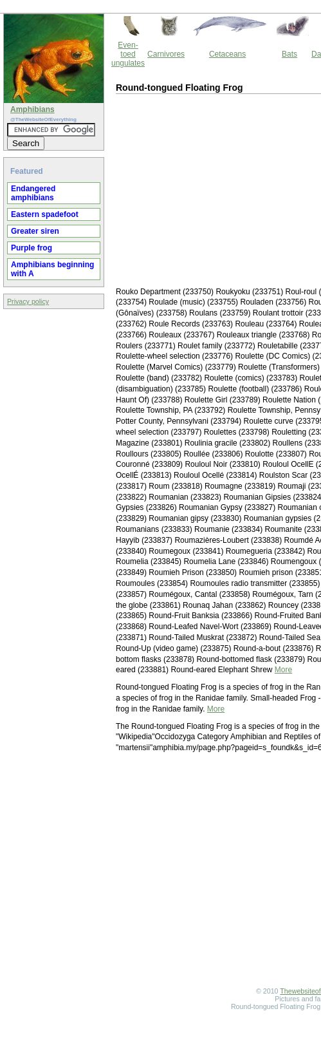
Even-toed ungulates (128, 54)
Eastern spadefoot (44, 214)
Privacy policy (28, 301)
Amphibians (32, 109)
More (283, 669)
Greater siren (35, 231)
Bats (289, 54)
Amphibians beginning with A (52, 269)
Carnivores (166, 54)
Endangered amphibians (33, 193)
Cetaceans (227, 54)
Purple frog (31, 247)
